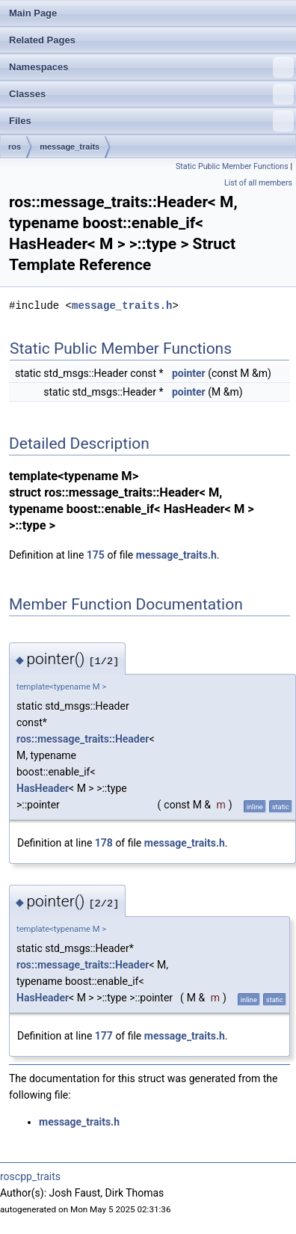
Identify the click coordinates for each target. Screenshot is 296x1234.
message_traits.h (122, 305)
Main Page (33, 13)
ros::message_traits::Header (82, 739)
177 (104, 1036)
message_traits (69, 146)
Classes (151, 94)
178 (104, 843)
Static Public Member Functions (232, 166)
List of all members (258, 183)
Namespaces (151, 67)
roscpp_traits (30, 1176)
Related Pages (42, 40)
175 (96, 555)
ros (14, 146)
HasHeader (42, 788)
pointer (189, 373)
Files (151, 121)
